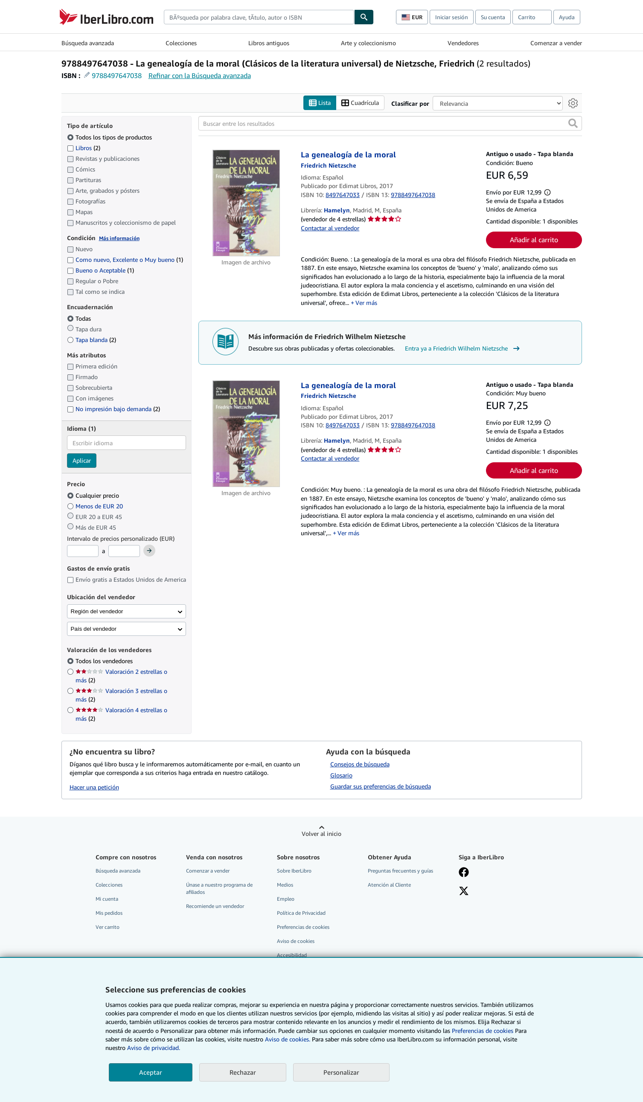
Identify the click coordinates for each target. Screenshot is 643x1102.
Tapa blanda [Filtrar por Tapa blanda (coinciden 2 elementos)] (91, 339)
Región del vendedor (97, 611)
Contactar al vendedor (330, 228)
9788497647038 (117, 75)
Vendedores (463, 42)
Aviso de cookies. (287, 1039)
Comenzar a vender (556, 42)
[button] (573, 123)
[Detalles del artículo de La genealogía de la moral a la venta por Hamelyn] (246, 203)
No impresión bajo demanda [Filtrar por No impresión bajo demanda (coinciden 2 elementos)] (113, 409)
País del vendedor (93, 629)
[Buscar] (364, 17)
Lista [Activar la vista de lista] (320, 103)
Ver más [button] (366, 302)
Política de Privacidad (301, 913)
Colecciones (181, 42)
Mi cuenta (107, 899)
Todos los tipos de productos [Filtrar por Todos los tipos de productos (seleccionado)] (110, 137)
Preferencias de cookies (482, 1030)
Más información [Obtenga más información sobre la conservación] (119, 238)
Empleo (285, 899)
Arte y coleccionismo (368, 42)
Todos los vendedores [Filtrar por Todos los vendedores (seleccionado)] (105, 661)
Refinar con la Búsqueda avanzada (199, 75)
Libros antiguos (268, 42)
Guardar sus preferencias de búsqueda (380, 786)
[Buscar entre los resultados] (390, 123)
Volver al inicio (321, 833)
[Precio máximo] (124, 551)
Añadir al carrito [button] (534, 240)
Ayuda (567, 17)
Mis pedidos (109, 913)
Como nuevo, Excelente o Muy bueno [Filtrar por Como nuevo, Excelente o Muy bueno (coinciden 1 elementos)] (125, 260)
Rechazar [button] (243, 1072)
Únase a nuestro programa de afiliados (219, 888)
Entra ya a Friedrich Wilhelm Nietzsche (463, 349)
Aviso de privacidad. (153, 1047)
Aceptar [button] (150, 1072)
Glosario (341, 775)
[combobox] (259, 17)
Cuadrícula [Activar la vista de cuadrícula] (360, 103)
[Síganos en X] (464, 892)
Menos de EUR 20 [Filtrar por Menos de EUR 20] (96, 506)
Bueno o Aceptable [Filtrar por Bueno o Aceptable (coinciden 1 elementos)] (100, 270)
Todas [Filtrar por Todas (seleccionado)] (80, 318)
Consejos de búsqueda (360, 764)
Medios (285, 885)
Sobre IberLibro (294, 870)
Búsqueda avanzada (87, 42)
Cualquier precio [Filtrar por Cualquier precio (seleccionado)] (94, 495)
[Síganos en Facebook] (464, 873)
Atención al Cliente (389, 885)
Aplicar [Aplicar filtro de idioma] (82, 460)
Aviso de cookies (295, 941)
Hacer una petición (94, 787)
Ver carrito (107, 927)
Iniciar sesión (451, 17)
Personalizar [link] (341, 1072)
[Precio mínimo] (83, 551)
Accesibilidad (292, 955)
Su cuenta (493, 17)
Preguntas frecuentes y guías (400, 870)
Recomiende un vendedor (215, 906)
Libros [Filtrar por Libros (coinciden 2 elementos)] (83, 147)
